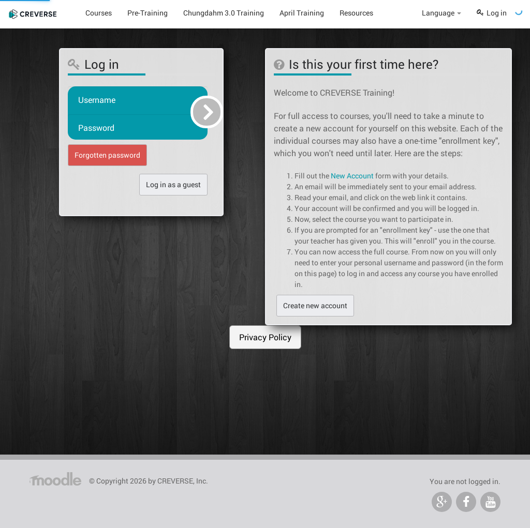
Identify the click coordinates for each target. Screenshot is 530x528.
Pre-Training (147, 13)
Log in (492, 13)
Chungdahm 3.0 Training (223, 13)
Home (55, 477)
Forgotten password (107, 155)
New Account (352, 175)
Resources (356, 13)
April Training (301, 13)
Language (441, 13)
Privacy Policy (265, 336)
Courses (98, 13)
